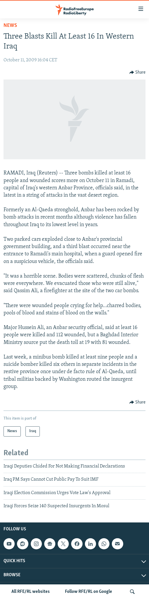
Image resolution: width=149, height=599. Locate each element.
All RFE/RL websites (30, 591)
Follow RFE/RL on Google (88, 591)
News (10, 25)
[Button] (137, 72)
